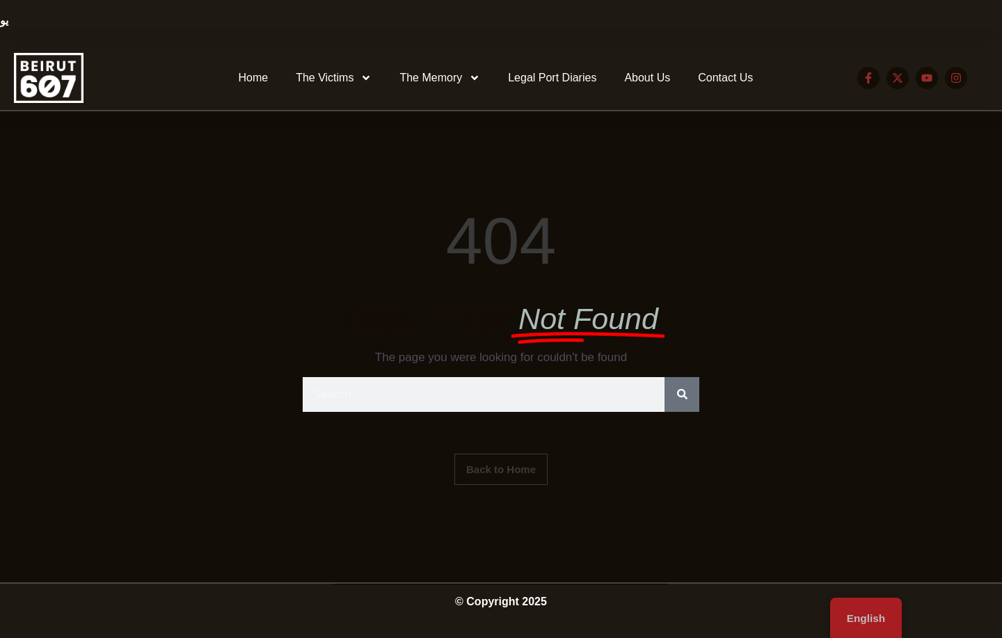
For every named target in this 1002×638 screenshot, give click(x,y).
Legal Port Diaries (552, 77)
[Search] (682, 394)
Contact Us (725, 77)
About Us (647, 77)
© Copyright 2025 (501, 601)
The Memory (439, 77)
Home (253, 77)
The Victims (334, 77)
